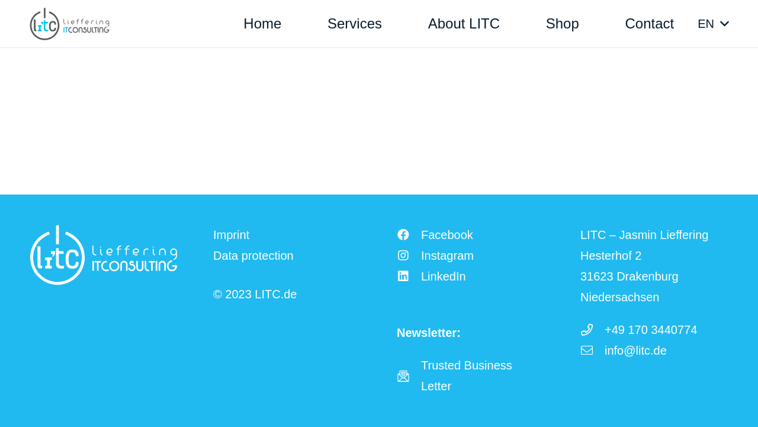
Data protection (253, 255)
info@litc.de (636, 350)
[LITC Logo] (70, 24)
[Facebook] (409, 235)
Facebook (447, 234)
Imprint (231, 234)
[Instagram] (409, 256)
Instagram (447, 255)
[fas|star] (409, 376)
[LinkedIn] (409, 276)
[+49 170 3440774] (592, 330)
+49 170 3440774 (651, 329)
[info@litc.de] (592, 350)
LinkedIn (443, 276)
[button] (713, 24)
